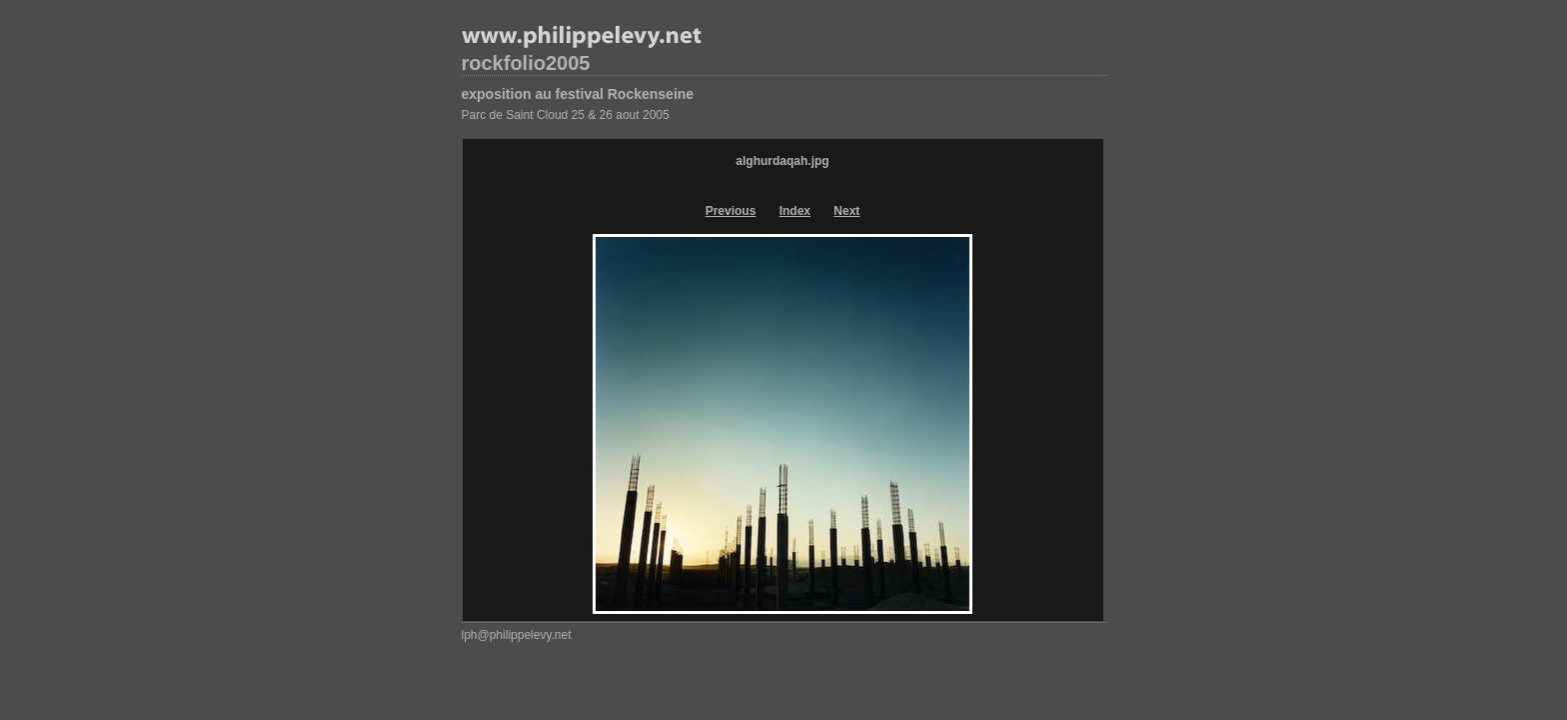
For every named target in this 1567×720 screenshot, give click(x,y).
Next (846, 211)
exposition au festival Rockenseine (578, 94)
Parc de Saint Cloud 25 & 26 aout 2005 (566, 115)
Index (795, 211)
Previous (731, 211)
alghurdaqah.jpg (782, 161)
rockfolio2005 (526, 63)
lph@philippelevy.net (517, 635)
